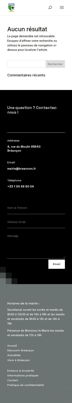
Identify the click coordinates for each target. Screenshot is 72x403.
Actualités (14, 355)
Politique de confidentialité (25, 385)
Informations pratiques (22, 375)
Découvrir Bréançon (20, 350)
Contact (12, 380)
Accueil (12, 345)
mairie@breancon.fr (21, 168)
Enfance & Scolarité (20, 370)
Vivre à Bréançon (18, 360)
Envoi (56, 264)
